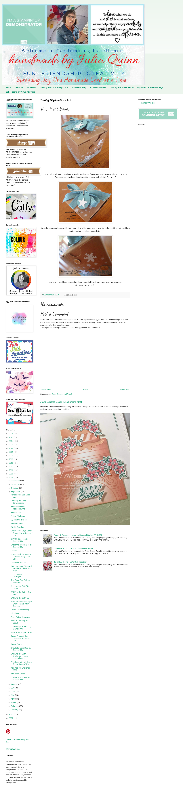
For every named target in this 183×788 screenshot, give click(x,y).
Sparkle (14, 551)
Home (8, 87)
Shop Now (31, 87)
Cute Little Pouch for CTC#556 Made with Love (73, 548)
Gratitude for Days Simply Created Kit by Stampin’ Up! (21, 533)
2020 (11, 456)
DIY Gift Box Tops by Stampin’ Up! (19, 540)
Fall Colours (16, 512)
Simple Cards (16, 644)
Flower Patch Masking (20, 610)
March (14, 702)
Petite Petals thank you (20, 617)
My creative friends (19, 520)
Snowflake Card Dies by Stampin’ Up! (21, 649)
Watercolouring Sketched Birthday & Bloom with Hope (21, 568)
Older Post (124, 389)
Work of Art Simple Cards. (21, 632)
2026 (11, 434)
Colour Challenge (18, 516)
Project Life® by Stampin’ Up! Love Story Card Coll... (21, 556)
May (13, 695)
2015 (11, 474)
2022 (11, 448)
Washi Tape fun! (17, 527)
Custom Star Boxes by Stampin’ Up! (20, 678)
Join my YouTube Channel (122, 87)
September (16, 492)
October (14, 488)
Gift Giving (15, 613)
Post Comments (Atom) (62, 394)
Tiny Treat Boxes (18, 674)
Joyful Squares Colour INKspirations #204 (61, 402)
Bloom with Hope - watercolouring (18, 507)
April (13, 699)
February (15, 706)
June (13, 691)
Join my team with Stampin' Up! (54, 87)
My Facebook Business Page (150, 87)
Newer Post (46, 389)
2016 (11, 470)
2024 (11, 441)
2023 (11, 445)
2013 (11, 714)
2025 (11, 437)
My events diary (79, 87)
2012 (11, 718)
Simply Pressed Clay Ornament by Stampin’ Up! (21, 638)
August (14, 684)
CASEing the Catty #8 (20, 598)
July (13, 688)
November (15, 484)
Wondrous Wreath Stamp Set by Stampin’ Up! (21, 663)
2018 (11, 463)
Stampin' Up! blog (148, 103)
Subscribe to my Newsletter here (20, 92)
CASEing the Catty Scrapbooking (18, 502)
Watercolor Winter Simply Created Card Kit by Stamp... (21, 603)
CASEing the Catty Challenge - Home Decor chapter (19, 656)
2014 (11, 477)
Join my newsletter (98, 87)
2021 (11, 452)
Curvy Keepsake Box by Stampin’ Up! (21, 627)
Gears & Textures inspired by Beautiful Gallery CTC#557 (78, 535)
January (14, 710)
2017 (11, 466)
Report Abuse (13, 749)
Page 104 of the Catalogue (17, 575)
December (15, 481)
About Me (19, 87)
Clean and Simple (18, 562)
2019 (11, 459)
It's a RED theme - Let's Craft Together (70, 562)
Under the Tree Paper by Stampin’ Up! (21, 546)
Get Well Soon (17, 523)
